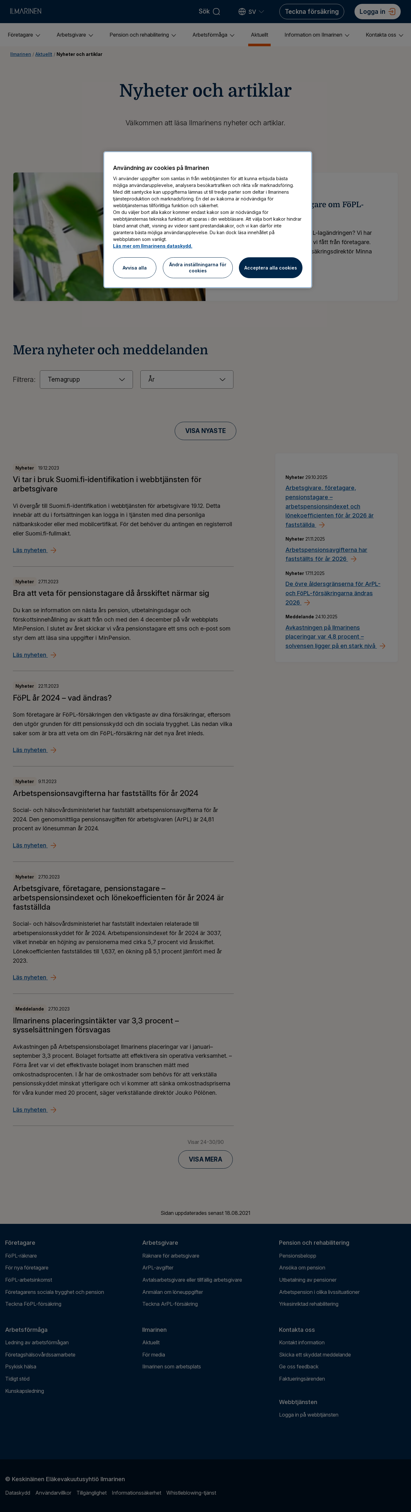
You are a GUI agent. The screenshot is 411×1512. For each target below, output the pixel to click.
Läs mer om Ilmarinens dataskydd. (152, 246)
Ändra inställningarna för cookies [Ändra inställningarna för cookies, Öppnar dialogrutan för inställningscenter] (197, 268)
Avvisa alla (135, 267)
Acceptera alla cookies (270, 267)
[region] (207, 219)
